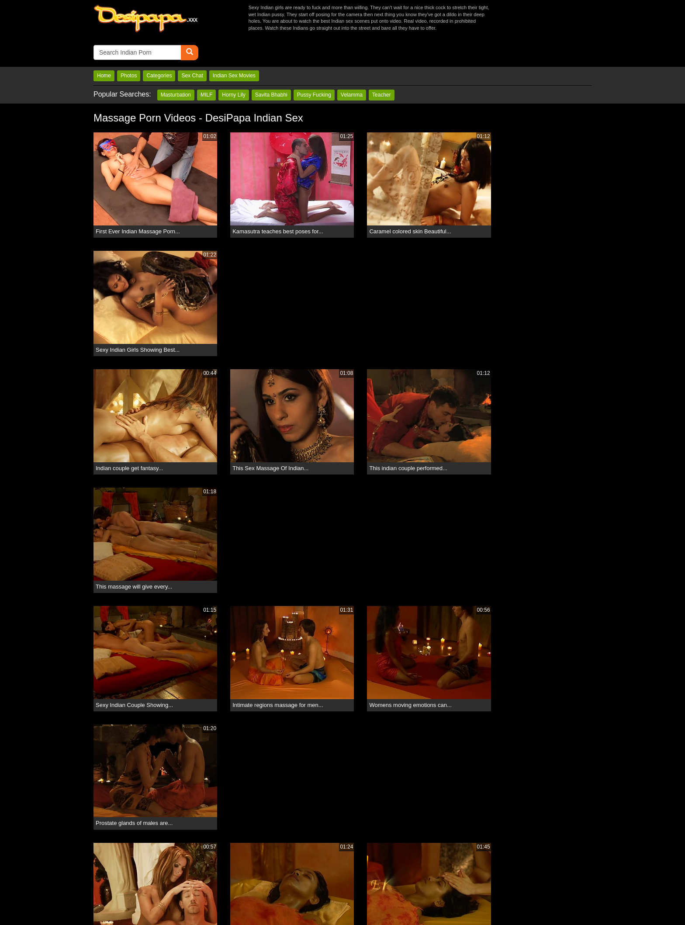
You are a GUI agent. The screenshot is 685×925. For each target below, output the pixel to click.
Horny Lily (233, 64)
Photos (129, 45)
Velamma (352, 64)
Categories (159, 45)
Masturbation (176, 64)
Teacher (381, 64)
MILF (206, 64)
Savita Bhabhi (271, 64)
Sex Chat (192, 45)
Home (104, 45)
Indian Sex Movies (234, 45)
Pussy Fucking (314, 64)
